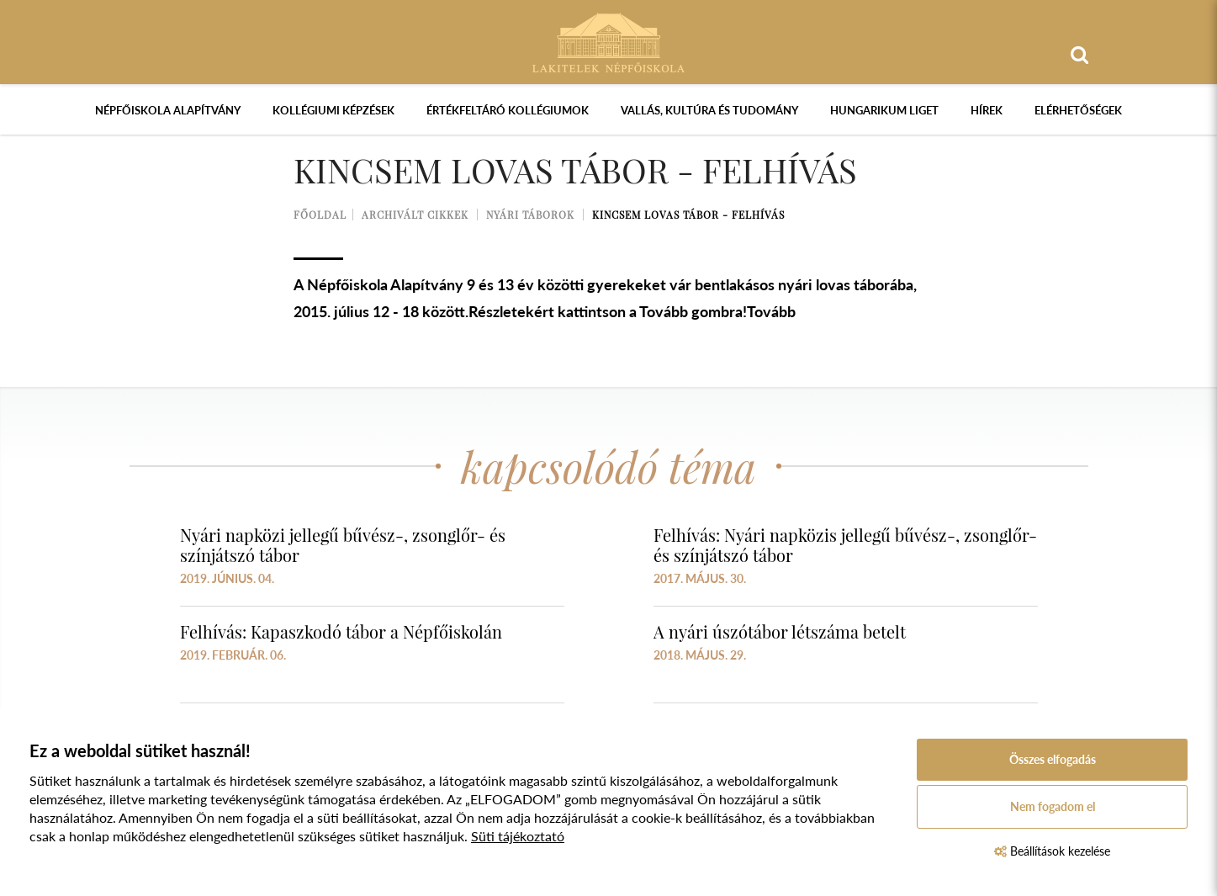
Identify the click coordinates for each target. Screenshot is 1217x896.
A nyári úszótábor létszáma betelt (779, 631)
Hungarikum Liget (884, 110)
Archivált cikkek (415, 214)
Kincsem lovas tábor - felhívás (688, 214)
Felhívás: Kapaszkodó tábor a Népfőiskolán (341, 631)
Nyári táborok (530, 214)
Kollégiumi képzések (333, 110)
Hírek (987, 110)
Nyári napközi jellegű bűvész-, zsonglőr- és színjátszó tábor (342, 544)
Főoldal (320, 214)
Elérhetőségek (1078, 110)
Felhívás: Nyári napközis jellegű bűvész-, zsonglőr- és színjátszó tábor (845, 544)
